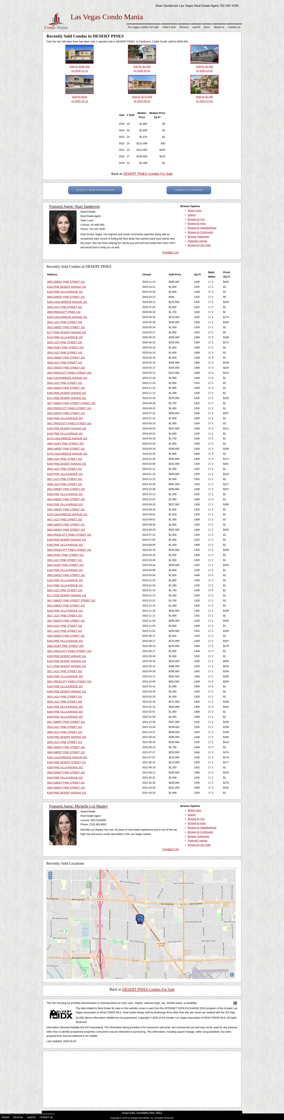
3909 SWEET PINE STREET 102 (66, 575)
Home (5, 1117)
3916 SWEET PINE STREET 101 (66, 327)
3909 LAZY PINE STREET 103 (64, 458)
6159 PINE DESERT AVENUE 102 (66, 737)
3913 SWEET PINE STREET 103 (66, 367)
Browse (184, 27)
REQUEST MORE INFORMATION (95, 190)
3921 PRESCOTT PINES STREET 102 (69, 423)
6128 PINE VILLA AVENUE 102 (65, 291)
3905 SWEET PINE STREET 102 (66, 281)
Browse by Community (200, 232)
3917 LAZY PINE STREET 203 (64, 519)
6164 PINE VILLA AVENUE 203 (65, 504)
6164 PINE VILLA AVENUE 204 (65, 676)
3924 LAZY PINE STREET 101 (64, 727)
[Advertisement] (142, 1078)
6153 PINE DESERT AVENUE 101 (66, 286)
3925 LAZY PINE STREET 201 (64, 468)
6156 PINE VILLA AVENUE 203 (65, 716)
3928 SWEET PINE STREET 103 (66, 529)
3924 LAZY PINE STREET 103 (64, 352)
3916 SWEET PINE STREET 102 (66, 357)
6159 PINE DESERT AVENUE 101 (66, 463)
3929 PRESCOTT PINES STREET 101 (69, 549)
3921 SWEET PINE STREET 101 (66, 509)
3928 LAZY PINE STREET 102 (64, 362)
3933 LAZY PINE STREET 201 (64, 742)
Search (196, 27)
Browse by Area (197, 223)
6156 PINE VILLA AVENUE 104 (65, 418)
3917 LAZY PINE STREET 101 (64, 630)
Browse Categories (198, 236)
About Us (219, 27)
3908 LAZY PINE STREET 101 (64, 484)
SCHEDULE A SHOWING (189, 190)
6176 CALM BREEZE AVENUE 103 (67, 453)
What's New (169, 27)
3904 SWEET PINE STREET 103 (66, 787)
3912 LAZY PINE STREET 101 (64, 560)
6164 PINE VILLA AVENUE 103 (65, 640)
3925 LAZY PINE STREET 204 (64, 342)
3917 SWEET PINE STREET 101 (66, 620)
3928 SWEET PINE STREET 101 (66, 296)
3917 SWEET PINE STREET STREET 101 (71, 403)
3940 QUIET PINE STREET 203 (65, 347)
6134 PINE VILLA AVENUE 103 (65, 337)
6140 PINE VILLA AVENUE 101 (65, 433)
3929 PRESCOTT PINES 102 (64, 312)
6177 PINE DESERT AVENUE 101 (66, 332)
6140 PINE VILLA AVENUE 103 (65, 686)
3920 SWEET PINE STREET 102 (66, 413)
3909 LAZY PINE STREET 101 (64, 732)
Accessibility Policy (145, 1112)
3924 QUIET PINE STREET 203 (65, 565)
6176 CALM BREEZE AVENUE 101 (67, 514)
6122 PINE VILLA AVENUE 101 (65, 585)
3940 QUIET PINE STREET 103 (65, 555)
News (207, 27)
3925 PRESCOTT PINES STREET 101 (69, 408)
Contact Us (234, 27)
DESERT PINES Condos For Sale (148, 174)
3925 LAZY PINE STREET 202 (64, 307)
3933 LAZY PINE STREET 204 (64, 322)
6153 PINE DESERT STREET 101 (66, 762)
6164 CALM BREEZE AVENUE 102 (67, 377)
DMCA (159, 1112)
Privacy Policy (128, 1112)
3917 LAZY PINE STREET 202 (64, 671)
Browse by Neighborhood (202, 227)
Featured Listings (197, 241)
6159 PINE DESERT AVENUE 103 (66, 428)
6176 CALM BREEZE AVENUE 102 (67, 438)
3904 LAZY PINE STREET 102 (64, 625)
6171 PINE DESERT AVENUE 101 (66, 398)
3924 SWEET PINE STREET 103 (66, 387)
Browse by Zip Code (199, 245)
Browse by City (196, 219)
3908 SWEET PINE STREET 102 (66, 448)
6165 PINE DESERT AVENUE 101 (66, 393)
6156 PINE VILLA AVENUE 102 (65, 610)
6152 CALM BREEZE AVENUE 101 (67, 757)
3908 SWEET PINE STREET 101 (66, 524)
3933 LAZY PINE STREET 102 (64, 383)
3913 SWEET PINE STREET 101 (66, 605)
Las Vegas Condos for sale (143, 27)
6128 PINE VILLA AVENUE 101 (65, 474)
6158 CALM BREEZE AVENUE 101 (67, 302)
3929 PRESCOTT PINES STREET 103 (69, 372)
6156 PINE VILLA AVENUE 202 (65, 494)
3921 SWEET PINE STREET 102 (66, 489)
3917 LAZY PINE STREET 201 (64, 479)
